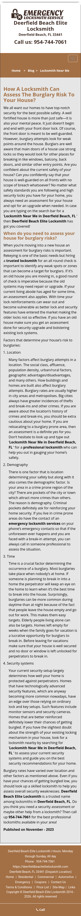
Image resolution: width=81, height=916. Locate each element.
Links (71, 887)
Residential (25, 877)
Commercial (46, 877)
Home (16, 70)
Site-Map (59, 887)
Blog (31, 70)
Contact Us (58, 882)
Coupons (41, 882)
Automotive (66, 877)
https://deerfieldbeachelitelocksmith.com (40, 866)
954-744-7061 (50, 41)
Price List (43, 887)
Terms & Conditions (19, 887)
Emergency (22, 882)
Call (40, 910)
